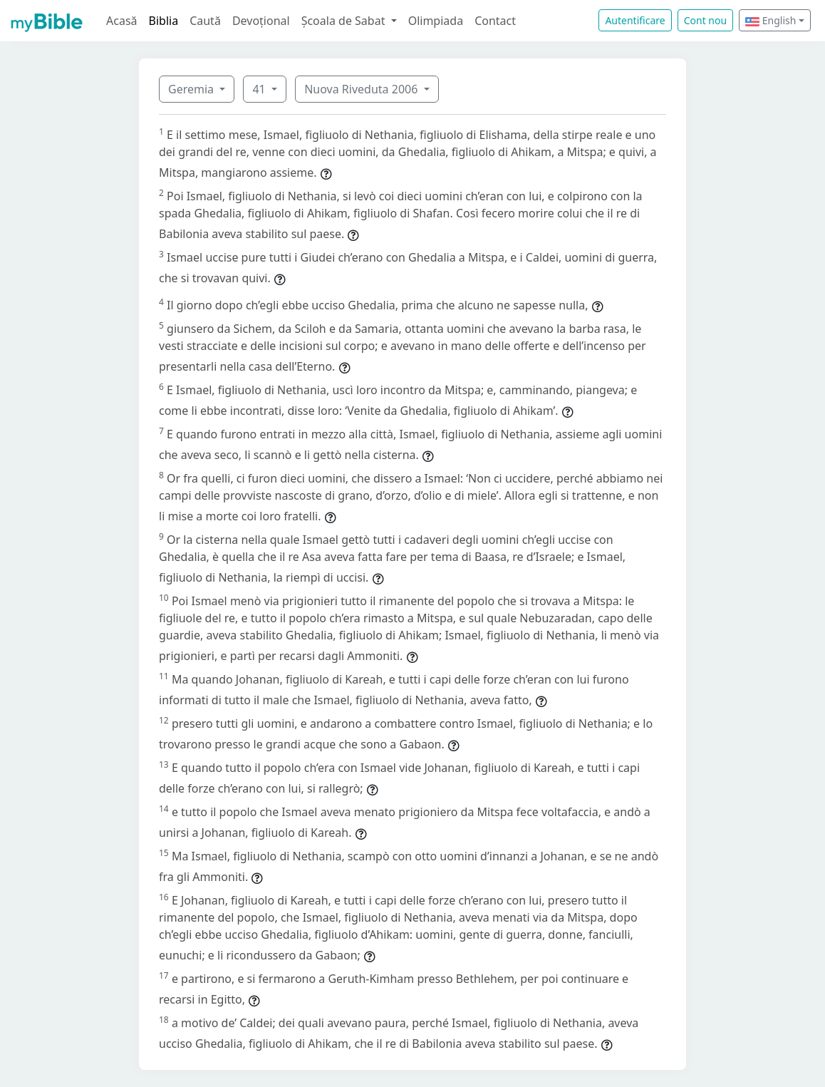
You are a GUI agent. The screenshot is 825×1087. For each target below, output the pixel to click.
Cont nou (705, 20)
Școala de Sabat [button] (344, 21)
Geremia (192, 89)
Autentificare (635, 20)
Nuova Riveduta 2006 (362, 89)
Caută (205, 21)
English (770, 20)
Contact (495, 21)
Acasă (122, 21)
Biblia (164, 21)
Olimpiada (435, 21)
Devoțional (261, 21)
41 (260, 89)
